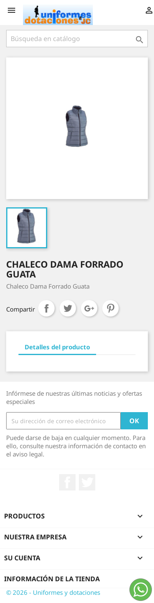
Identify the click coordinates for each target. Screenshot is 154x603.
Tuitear (68, 308)
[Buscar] (77, 38)
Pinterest (110, 308)
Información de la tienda (52, 578)
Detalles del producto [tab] (57, 347)
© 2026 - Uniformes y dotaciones (53, 592)
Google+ (89, 308)
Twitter (87, 482)
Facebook (67, 482)
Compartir (46, 308)
